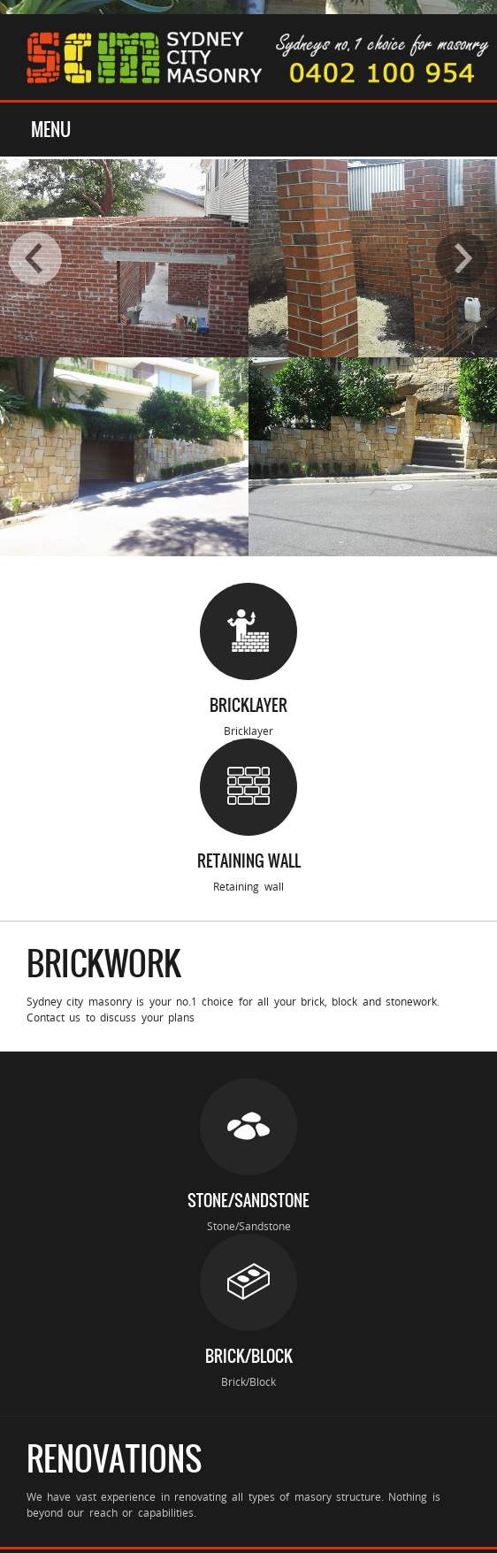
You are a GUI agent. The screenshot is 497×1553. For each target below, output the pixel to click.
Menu (51, 129)
